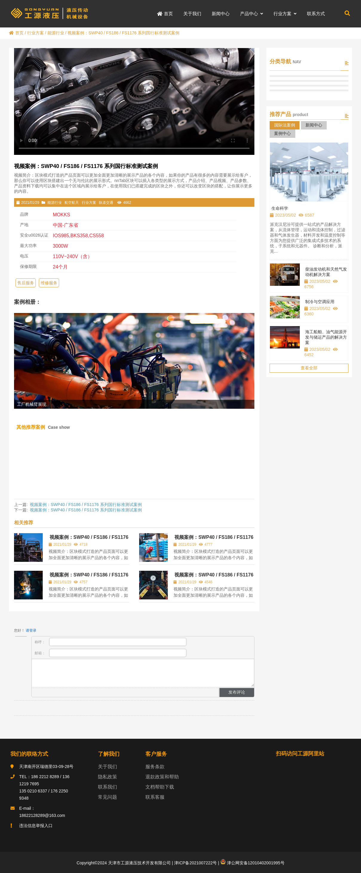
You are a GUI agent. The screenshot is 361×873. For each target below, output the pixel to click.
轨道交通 (106, 202)
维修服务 (49, 282)
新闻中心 (313, 125)
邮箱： (110, 653)
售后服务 (25, 282)
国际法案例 (284, 125)
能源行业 (55, 32)
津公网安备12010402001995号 (252, 862)
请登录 (31, 630)
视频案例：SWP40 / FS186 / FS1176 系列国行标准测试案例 (86, 504)
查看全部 (309, 367)
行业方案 (35, 32)
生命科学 (279, 208)
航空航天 (71, 202)
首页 (16, 32)
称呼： (110, 642)
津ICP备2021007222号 (195, 862)
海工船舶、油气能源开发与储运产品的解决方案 (326, 337)
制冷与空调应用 (319, 301)
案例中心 (282, 133)
